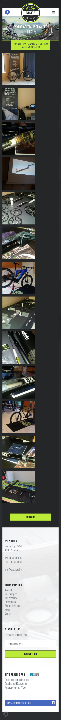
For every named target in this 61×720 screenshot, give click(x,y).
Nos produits (11, 598)
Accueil (8, 590)
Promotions (10, 602)
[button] (6, 714)
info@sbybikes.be (13, 569)
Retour (30, 517)
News (7, 609)
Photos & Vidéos (12, 606)
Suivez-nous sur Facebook (30, 703)
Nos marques (11, 594)
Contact (8, 613)
